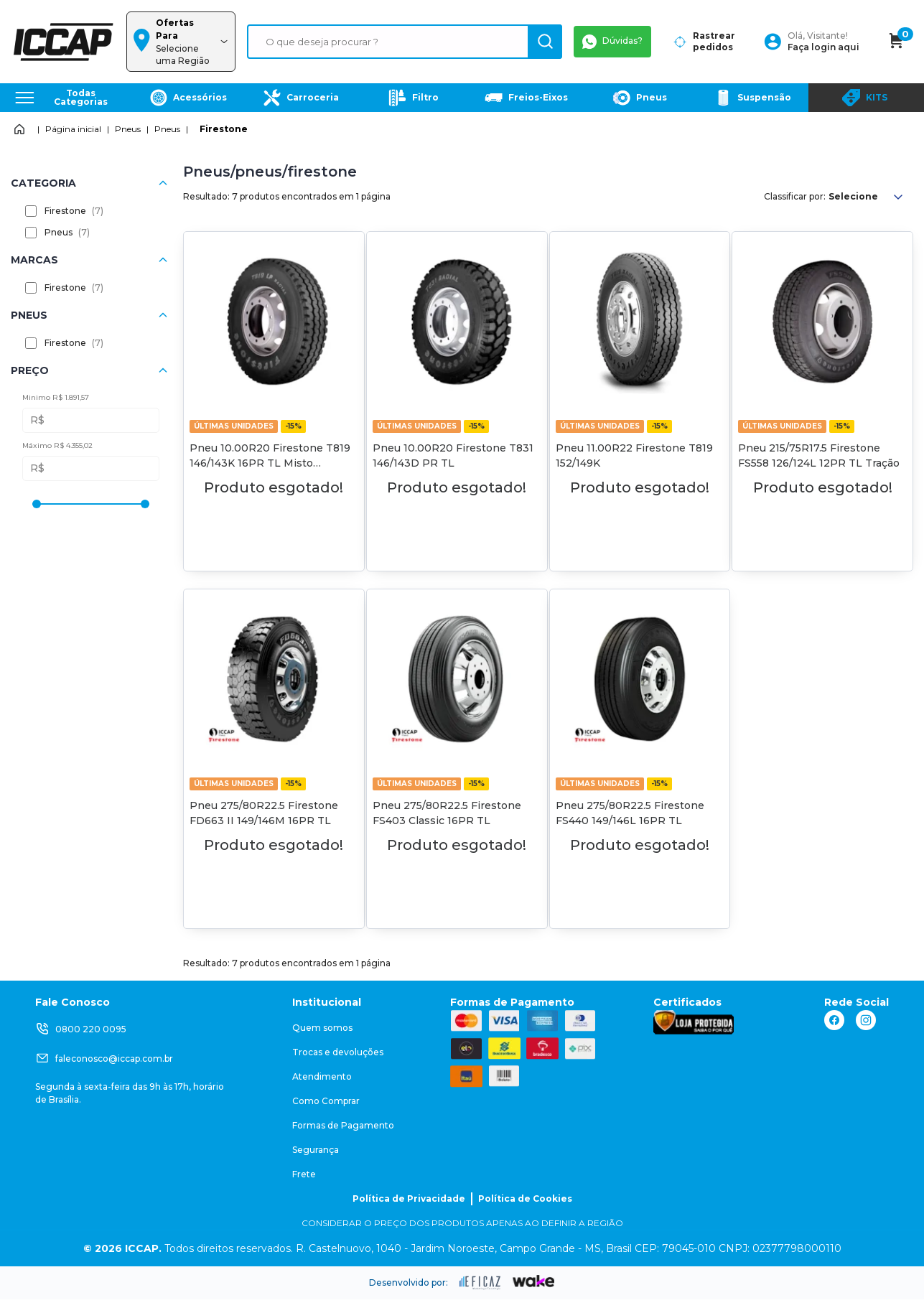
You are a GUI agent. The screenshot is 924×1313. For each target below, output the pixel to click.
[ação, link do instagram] (866, 1020)
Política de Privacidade (409, 1198)
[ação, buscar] (545, 41)
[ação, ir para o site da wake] (534, 1281)
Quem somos (322, 1027)
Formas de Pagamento (343, 1125)
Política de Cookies (525, 1198)
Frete (304, 1174)
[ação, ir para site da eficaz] (480, 1283)
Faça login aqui (823, 47)
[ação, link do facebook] (834, 1020)
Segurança (315, 1149)
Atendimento (322, 1076)
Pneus (128, 128)
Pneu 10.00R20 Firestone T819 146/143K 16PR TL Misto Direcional (270, 463)
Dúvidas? (612, 41)
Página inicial (73, 128)
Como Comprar (326, 1100)
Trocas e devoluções (337, 1052)
